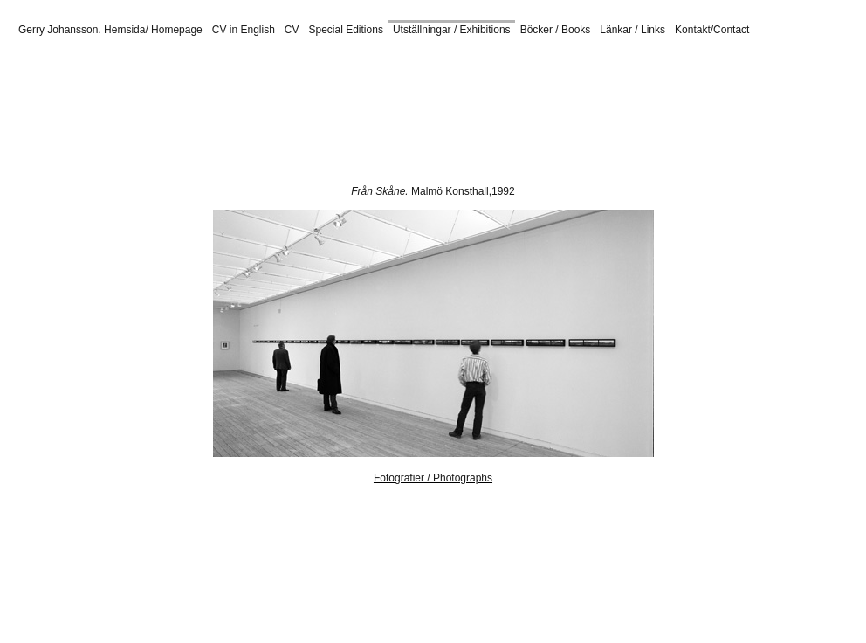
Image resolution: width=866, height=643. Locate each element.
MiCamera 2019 (537, 95)
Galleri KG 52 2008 (213, 86)
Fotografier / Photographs (433, 478)
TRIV (316, 114)
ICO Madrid (759, 95)
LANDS (97, 114)
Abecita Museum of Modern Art (457, 57)
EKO (374, 114)
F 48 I (367, 66)
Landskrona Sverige (613, 86)
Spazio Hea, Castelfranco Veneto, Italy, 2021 (163, 95)
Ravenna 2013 (326, 124)
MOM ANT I (699, 66)
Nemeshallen (685, 57)
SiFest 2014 (587, 76)
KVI (206, 114)
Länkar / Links (632, 30)
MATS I (255, 76)
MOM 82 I (82, 66)
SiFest (564, 66)
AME (286, 114)
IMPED (138, 114)
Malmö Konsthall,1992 (463, 191)
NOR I (167, 76)
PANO (176, 114)
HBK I (267, 66)
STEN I (785, 66)
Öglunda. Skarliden (239, 124)
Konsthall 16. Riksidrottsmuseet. (340, 86)
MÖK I (294, 76)
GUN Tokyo (118, 76)
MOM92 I (210, 76)
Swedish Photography (491, 66)
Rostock (804, 57)
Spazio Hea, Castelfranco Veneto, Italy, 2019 (274, 57)
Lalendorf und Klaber (443, 95)
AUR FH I (410, 66)
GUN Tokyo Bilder (461, 114)
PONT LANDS (349, 76)
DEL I (301, 66)
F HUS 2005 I (144, 66)
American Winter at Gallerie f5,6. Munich (210, 105)
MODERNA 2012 (625, 66)
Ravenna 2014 (656, 76)
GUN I (70, 76)
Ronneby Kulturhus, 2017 (103, 86)
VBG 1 (231, 66)
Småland (450, 124)
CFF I (195, 66)
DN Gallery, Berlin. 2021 (330, 95)
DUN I (38, 66)
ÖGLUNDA (416, 76)
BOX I (747, 66)
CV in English (243, 30)
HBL (736, 114)
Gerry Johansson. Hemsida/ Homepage (110, 30)
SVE (257, 114)
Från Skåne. (381, 191)
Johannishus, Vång (599, 124)
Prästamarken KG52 (557, 114)
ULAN (59, 114)
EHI (231, 114)
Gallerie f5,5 (751, 57)
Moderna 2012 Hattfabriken (124, 124)
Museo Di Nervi (648, 114)
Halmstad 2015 (513, 124)
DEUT (705, 114)
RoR (402, 114)
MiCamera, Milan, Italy (110, 57)
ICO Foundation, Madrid (591, 57)
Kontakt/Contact (712, 30)
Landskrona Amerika (714, 86)
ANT (345, 114)
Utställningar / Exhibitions (452, 30)
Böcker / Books (555, 30)
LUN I (334, 66)
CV (292, 30)
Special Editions (346, 30)
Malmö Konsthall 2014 (501, 76)
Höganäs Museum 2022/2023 (491, 86)
